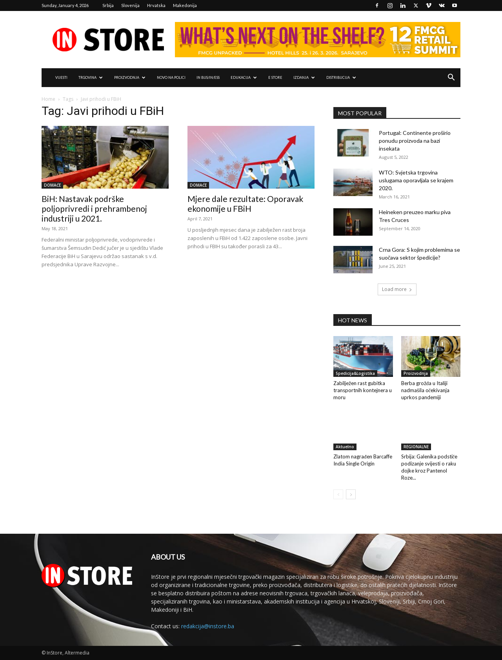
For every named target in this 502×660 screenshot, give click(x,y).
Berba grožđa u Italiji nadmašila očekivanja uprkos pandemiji (425, 390)
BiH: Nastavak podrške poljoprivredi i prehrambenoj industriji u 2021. (94, 208)
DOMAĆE (52, 185)
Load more (397, 289)
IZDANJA (304, 77)
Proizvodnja (416, 373)
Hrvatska (156, 5)
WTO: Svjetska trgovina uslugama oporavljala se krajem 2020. (416, 180)
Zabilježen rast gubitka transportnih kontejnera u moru (362, 390)
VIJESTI (61, 77)
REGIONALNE (416, 446)
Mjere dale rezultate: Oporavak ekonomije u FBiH (245, 203)
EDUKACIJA (244, 77)
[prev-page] (338, 494)
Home (48, 99)
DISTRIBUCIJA (341, 77)
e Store (275, 77)
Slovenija (130, 5)
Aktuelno (345, 446)
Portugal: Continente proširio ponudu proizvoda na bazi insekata (415, 140)
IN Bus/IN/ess (208, 77)
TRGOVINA (90, 77)
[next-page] (351, 494)
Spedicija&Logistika (355, 373)
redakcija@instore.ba (207, 626)
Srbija (108, 5)
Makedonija (185, 5)
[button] (451, 78)
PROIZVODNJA (130, 77)
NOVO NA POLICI (171, 77)
